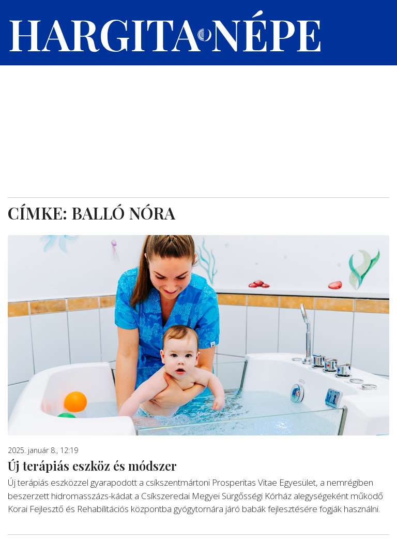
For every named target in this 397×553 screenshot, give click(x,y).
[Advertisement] (198, 119)
